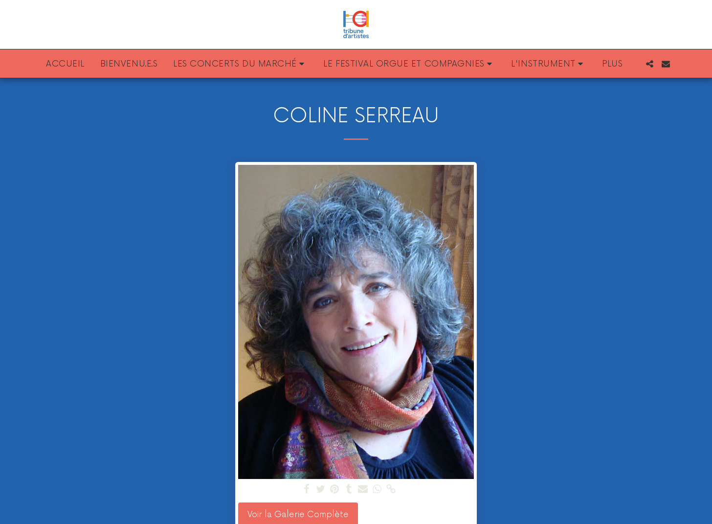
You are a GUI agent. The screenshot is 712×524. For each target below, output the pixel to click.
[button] (240, 63)
